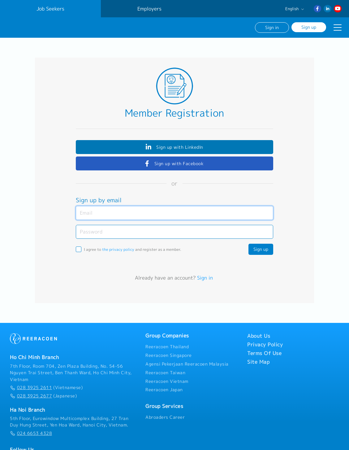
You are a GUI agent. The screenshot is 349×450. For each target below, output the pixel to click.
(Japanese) (43, 395)
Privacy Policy (265, 344)
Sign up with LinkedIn (174, 147)
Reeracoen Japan (164, 390)
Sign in (272, 27)
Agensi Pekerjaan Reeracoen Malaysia (187, 364)
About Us (258, 336)
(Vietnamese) (46, 387)
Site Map (258, 362)
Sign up (308, 27)
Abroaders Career (165, 417)
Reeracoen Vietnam (166, 381)
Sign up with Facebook (174, 163)
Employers (149, 8)
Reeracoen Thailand (167, 347)
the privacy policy (118, 249)
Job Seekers (50, 8)
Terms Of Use (264, 353)
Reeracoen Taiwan (165, 372)
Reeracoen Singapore (168, 355)
